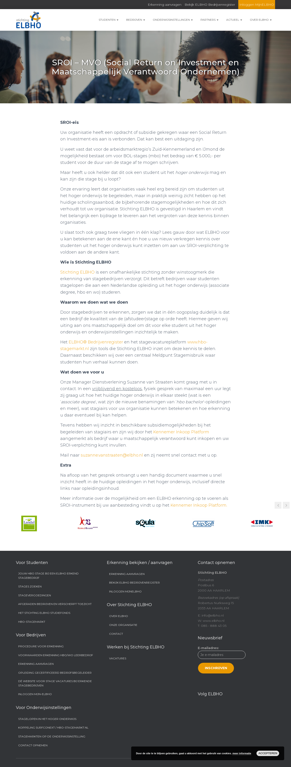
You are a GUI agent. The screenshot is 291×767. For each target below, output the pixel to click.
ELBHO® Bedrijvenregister (96, 342)
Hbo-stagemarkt (31, 621)
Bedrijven (135, 19)
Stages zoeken (30, 586)
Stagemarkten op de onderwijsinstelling (51, 736)
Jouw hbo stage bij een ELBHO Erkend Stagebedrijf (48, 575)
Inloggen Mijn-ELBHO (35, 694)
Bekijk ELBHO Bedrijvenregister (210, 5)
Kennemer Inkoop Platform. (199, 505)
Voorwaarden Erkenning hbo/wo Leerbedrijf (55, 655)
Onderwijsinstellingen (173, 19)
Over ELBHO (261, 19)
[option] (29, 523)
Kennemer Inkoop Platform (181, 431)
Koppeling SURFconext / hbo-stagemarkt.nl (53, 727)
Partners (209, 19)
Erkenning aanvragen (164, 5)
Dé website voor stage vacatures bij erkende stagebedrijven (55, 683)
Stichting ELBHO (77, 272)
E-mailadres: (222, 659)
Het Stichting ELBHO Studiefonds (44, 613)
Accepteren (267, 753)
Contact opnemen (33, 745)
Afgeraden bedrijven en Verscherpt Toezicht (55, 604)
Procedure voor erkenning (41, 646)
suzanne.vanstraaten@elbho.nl (113, 455)
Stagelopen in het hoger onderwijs (47, 719)
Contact (116, 633)
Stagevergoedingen (34, 595)
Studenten (108, 19)
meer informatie (241, 753)
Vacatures (117, 658)
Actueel (234, 19)
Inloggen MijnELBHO (256, 5)
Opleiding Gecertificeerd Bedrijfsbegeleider (55, 672)
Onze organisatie (123, 625)
